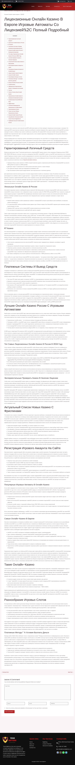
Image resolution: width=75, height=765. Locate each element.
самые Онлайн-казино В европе (16, 77)
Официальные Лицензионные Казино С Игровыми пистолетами (16, 92)
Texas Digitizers (42, 761)
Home (32, 6)
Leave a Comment (9, 10)
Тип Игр (10, 96)
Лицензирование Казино (14, 115)
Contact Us (56, 6)
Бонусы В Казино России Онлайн (16, 86)
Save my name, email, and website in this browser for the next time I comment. (27, 717)
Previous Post (5, 679)
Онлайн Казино (12, 88)
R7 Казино (11, 46)
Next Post (71, 679)
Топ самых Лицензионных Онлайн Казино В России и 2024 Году (16, 57)
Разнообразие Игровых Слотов (16, 80)
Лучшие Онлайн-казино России (16, 120)
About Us (40, 6)
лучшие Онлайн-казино (14, 78)
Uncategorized (19, 10)
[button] (48, 6)
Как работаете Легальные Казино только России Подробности (15, 124)
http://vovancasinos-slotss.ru (31, 167)
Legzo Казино (12, 109)
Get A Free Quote (67, 6)
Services (48, 6)
